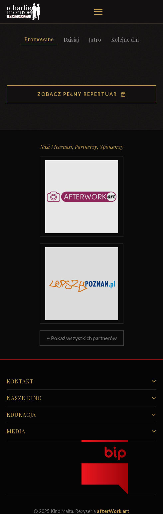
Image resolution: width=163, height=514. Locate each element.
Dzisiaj (71, 39)
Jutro (95, 39)
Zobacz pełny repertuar (81, 94)
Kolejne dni (125, 39)
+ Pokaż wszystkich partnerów (82, 338)
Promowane (39, 39)
